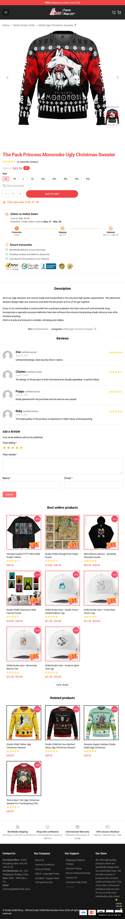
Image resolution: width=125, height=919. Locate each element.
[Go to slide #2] (71, 133)
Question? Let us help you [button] (110, 915)
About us (39, 860)
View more (62, 685)
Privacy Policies (43, 869)
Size (5, 173)
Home (6, 25)
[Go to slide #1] (54, 133)
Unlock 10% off (119, 905)
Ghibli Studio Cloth (24, 25)
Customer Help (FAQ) (76, 882)
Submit (9, 494)
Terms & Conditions (45, 864)
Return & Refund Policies (78, 873)
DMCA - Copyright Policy (47, 873)
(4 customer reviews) (27, 162)
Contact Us (71, 877)
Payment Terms (74, 868)
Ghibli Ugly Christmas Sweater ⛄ (57, 25)
